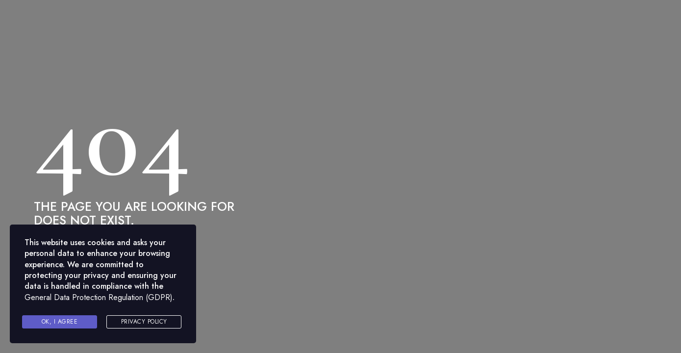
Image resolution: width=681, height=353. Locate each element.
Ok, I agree (60, 321)
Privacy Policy (144, 321)
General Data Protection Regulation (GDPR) (99, 297)
